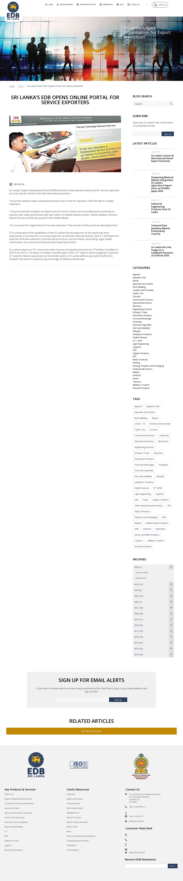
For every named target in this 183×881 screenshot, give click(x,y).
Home (11, 86)
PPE (134, 356)
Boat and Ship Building (14, 827)
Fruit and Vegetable (142, 324)
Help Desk (71, 794)
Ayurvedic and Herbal (143, 283)
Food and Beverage (142, 318)
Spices (136, 378)
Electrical (137, 306)
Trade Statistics (73, 850)
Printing (136, 362)
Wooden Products (141, 388)
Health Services (140, 337)
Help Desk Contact (137, 852)
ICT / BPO (137, 340)
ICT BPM (157, 488)
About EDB (152, 12)
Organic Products (141, 353)
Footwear (137, 321)
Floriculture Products (142, 315)
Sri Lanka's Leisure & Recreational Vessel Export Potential (162, 158)
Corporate (164, 435)
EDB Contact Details (75, 808)
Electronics (163, 441)
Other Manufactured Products (149, 505)
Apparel (136, 274)
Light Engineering (141, 343)
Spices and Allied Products (147, 534)
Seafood (137, 375)
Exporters (158, 453)
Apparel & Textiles (12, 808)
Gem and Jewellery (141, 328)
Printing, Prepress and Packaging (148, 365)
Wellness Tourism (141, 384)
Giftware (137, 331)
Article (136, 280)
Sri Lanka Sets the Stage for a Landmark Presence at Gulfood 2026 (162, 251)
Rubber (136, 372)
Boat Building (139, 287)
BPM (6, 836)
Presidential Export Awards (78, 841)
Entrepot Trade (140, 312)
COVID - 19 (140, 423)
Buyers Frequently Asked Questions (81, 836)
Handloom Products (142, 334)
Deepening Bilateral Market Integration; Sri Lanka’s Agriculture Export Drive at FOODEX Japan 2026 (162, 184)
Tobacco (137, 381)
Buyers (155, 418)
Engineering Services (142, 309)
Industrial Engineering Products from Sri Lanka (161, 208)
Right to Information (75, 799)
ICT (6, 831)
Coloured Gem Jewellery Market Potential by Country (160, 229)
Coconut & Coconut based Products (19, 803)
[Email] (146, 866)
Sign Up (167, 134)
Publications (72, 845)
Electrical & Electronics (14, 850)
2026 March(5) (141, 578)
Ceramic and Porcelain (143, 290)
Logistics (137, 347)
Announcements (73, 803)
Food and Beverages (144, 464)
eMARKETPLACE (73, 813)
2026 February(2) (142, 572)
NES (135, 350)
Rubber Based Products (157, 523)
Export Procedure (74, 817)
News (145, 499)
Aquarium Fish (139, 277)
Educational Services (142, 302)
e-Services (163, 5)
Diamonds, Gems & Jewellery (16, 822)
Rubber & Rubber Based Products (18, 799)
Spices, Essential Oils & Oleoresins (18, 813)
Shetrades (160, 529)
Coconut (137, 296)
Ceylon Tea (138, 293)
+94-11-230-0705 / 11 (137, 806)
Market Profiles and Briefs (77, 822)
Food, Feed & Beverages (14, 817)
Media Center (72, 827)
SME (137, 529)
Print (164, 517)
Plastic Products (140, 359)
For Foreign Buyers (94, 12)
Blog (20, 86)
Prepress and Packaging (146, 517)
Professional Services (142, 369)
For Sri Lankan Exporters (126, 12)
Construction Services (143, 299)
